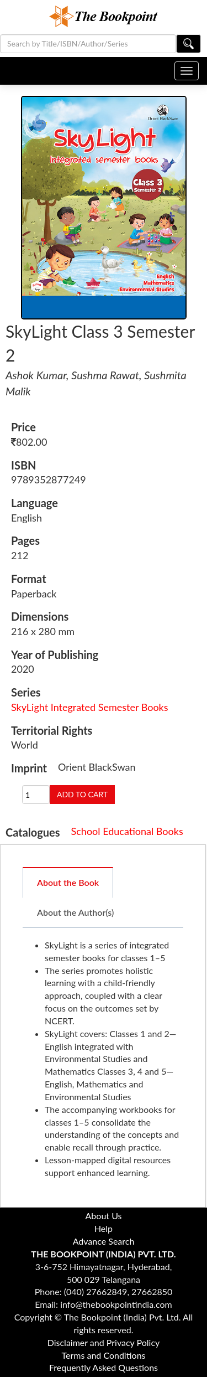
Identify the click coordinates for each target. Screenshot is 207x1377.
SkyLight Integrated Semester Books (89, 707)
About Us (104, 1215)
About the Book (68, 882)
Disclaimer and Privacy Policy (103, 1342)
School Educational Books (127, 831)
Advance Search (104, 1241)
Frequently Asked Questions (103, 1367)
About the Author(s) (75, 912)
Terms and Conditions (104, 1355)
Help (103, 1228)
